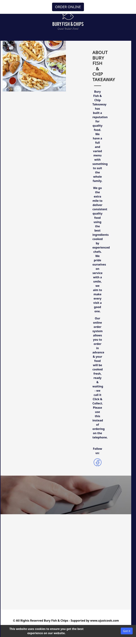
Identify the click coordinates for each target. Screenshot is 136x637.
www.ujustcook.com (104, 620)
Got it (126, 631)
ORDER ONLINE (68, 6)
